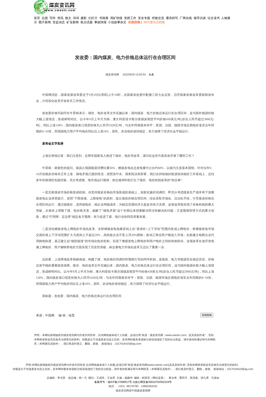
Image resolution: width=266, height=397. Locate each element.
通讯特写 (172, 18)
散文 (68, 18)
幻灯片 (93, 18)
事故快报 (100, 22)
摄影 (84, 18)
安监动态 (59, 22)
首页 (37, 18)
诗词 (76, 18)
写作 (53, 18)
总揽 (45, 18)
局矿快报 (116, 18)
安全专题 (144, 18)
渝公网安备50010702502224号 (153, 381)
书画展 (103, 18)
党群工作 (130, 18)
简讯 (60, 18)
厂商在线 (186, 18)
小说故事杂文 (117, 22)
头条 (151, 74)
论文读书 (214, 18)
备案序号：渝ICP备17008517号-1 (114, 381)
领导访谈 (200, 18)
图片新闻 (45, 22)
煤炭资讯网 (112, 74)
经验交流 (158, 18)
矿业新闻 (72, 22)
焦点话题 (86, 22)
